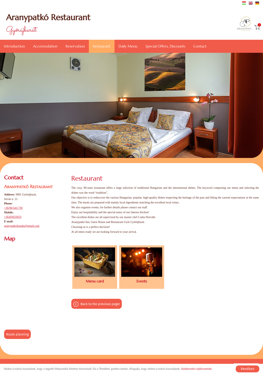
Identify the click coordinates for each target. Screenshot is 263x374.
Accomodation (45, 46)
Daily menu (128, 46)
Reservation (75, 46)
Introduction (14, 46)
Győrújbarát (48, 24)
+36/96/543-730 (13, 208)
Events (141, 281)
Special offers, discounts (165, 46)
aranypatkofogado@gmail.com (21, 225)
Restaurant (101, 46)
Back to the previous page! (100, 304)
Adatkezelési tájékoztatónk (196, 368)
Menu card (95, 281)
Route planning (17, 334)
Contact (200, 46)
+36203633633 (12, 216)
